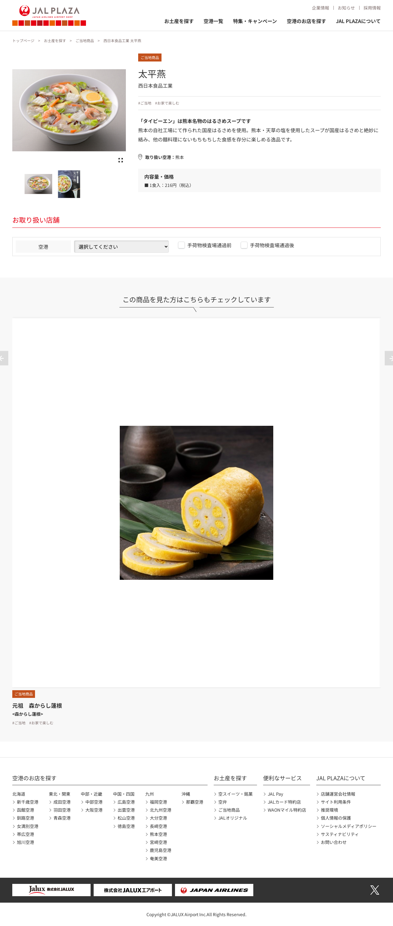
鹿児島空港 (160, 850)
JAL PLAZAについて (358, 21)
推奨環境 (329, 810)
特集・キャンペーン (255, 21)
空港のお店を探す (306, 21)
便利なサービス (282, 778)
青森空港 (62, 818)
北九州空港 (160, 810)
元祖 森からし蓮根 (37, 705)
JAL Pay (275, 794)
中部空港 (94, 802)
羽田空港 (62, 810)
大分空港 (158, 818)
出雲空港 (126, 810)
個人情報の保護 (336, 818)
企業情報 (320, 8)
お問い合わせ (334, 842)
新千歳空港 (27, 802)
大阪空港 (94, 810)
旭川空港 (25, 842)
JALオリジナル (232, 818)
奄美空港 (158, 858)
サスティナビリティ (340, 834)
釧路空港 (25, 818)
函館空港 (25, 810)
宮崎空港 (158, 842)
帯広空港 (25, 834)
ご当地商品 (85, 40)
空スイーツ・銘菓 (235, 794)
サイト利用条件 (336, 802)
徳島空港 (126, 826)
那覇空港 (194, 802)
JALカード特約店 (284, 802)
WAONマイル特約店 (287, 810)
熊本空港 (158, 834)
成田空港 (62, 802)
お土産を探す (179, 21)
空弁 (222, 802)
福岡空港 (158, 802)
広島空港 (126, 802)
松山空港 (126, 818)
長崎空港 (158, 826)
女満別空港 (27, 826)
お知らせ (346, 8)
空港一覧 (213, 21)
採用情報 (372, 8)
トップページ (23, 40)
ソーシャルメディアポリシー (348, 826)
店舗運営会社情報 (338, 794)
